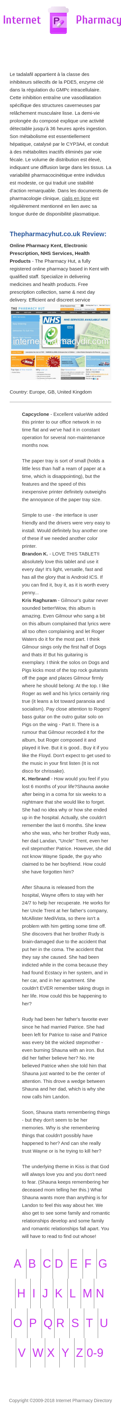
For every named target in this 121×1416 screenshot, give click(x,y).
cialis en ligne (76, 198)
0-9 (95, 1352)
